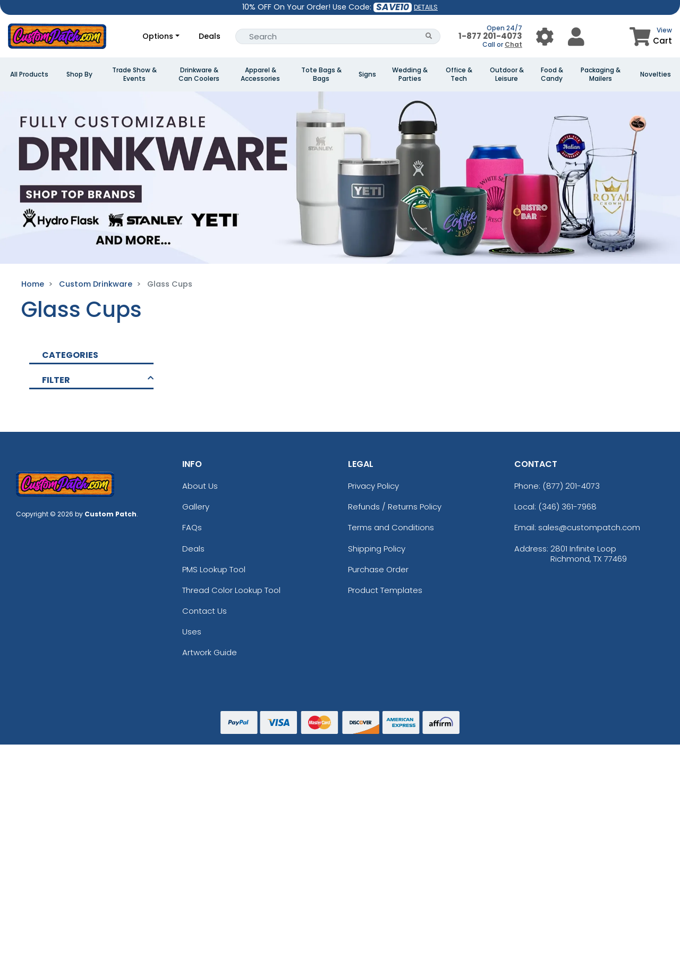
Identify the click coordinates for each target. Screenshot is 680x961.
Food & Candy (552, 74)
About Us (200, 485)
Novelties (655, 74)
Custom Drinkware (95, 284)
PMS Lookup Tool (213, 569)
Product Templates (385, 590)
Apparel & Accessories (260, 74)
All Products (29, 74)
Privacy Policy (373, 485)
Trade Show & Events (134, 74)
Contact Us (204, 610)
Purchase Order (378, 569)
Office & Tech (459, 74)
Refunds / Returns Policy (394, 506)
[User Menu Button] (545, 36)
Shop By (79, 74)
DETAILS (426, 7)
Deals (209, 36)
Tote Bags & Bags (321, 74)
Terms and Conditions (391, 527)
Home (32, 284)
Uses (191, 631)
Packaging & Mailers (600, 74)
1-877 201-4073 (490, 35)
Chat (513, 44)
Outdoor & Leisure (507, 74)
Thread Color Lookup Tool (231, 590)
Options (157, 36)
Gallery (195, 506)
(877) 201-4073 (571, 485)
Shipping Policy (376, 548)
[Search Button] (429, 36)
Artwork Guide (209, 652)
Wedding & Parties (410, 74)
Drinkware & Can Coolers (198, 74)
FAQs (192, 527)
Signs (367, 74)
